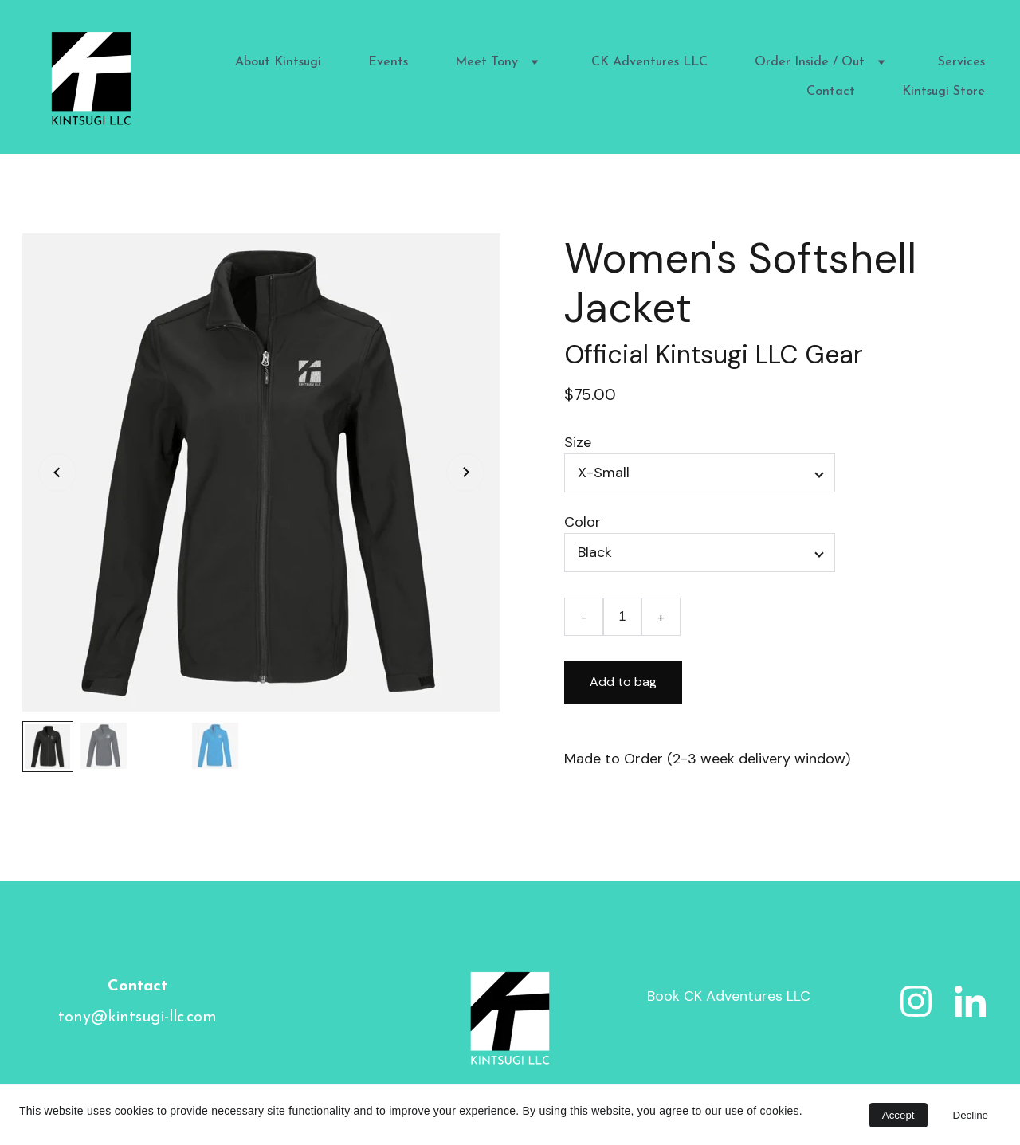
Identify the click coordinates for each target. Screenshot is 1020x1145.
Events (388, 62)
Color (582, 521)
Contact (830, 91)
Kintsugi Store (943, 91)
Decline (970, 1115)
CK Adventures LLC (649, 62)
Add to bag (623, 681)
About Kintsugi (278, 62)
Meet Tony (486, 62)
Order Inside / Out (810, 62)
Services (961, 62)
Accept (898, 1115)
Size (577, 442)
